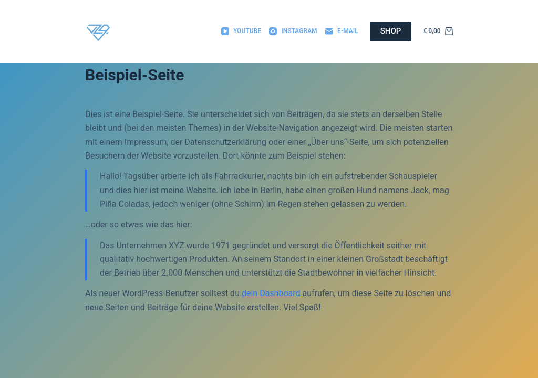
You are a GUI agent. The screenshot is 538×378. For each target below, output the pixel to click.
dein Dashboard (271, 293)
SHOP (390, 31)
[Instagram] (293, 31)
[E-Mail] (341, 31)
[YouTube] (241, 31)
